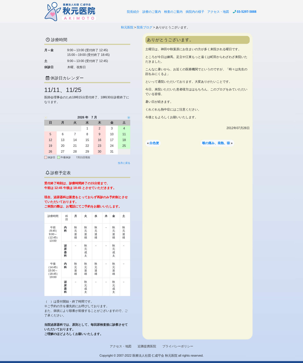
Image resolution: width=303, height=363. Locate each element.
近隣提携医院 (147, 346)
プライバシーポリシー (177, 346)
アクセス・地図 (218, 11)
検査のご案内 (173, 11)
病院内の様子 (195, 11)
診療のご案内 (151, 11)
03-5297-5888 (246, 11)
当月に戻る (124, 163)
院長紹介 (133, 11)
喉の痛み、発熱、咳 (216, 143)
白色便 (154, 143)
